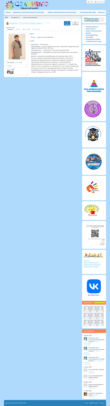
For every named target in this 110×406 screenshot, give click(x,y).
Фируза (90, 384)
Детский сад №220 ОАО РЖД (13, 403)
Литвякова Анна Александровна (93, 338)
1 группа (91, 371)
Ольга (90, 369)
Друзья (9, 69)
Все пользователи (100, 302)
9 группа (95, 395)
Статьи (17, 66)
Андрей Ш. (91, 393)
